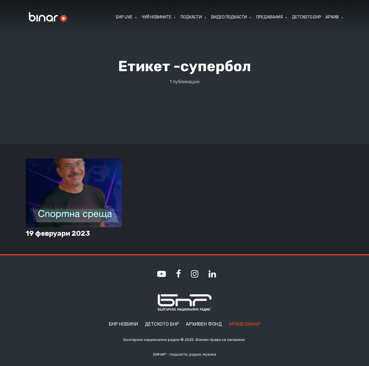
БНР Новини (123, 324)
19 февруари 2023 (58, 233)
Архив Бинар (245, 324)
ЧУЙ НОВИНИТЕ (156, 17)
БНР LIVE (124, 17)
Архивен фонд (204, 324)
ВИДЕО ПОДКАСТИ (229, 17)
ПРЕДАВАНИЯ (269, 17)
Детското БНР (162, 324)
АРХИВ (332, 17)
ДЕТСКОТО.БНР (306, 17)
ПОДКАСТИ (191, 17)
